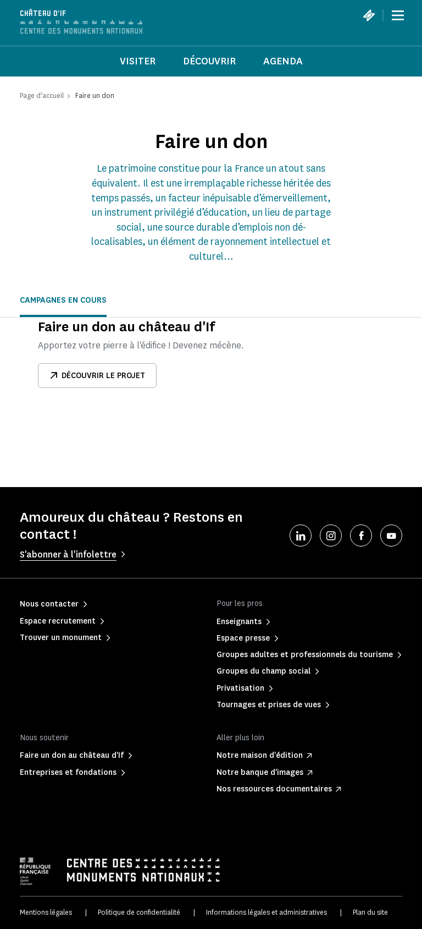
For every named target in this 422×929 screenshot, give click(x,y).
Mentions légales (46, 912)
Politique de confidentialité (139, 912)
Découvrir (209, 61)
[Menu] (398, 15)
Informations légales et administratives (266, 912)
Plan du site (370, 912)
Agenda (283, 61)
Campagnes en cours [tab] (63, 300)
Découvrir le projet (97, 375)
